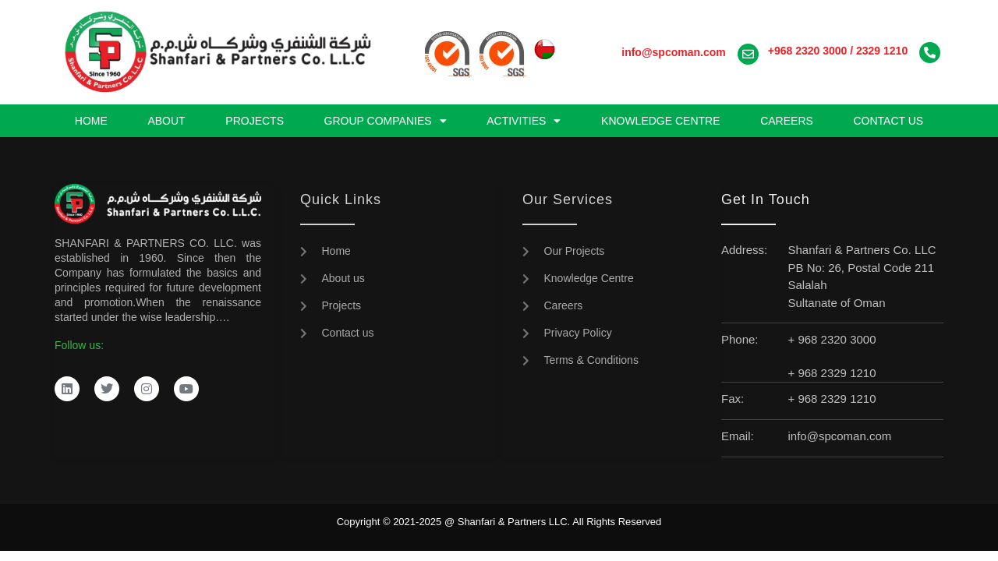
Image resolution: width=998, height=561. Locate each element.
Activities (524, 121)
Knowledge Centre (660, 121)
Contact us (888, 121)
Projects (254, 121)
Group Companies (385, 121)
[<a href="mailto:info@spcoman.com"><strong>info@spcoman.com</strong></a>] (748, 54)
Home (91, 121)
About (166, 121)
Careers (786, 121)
